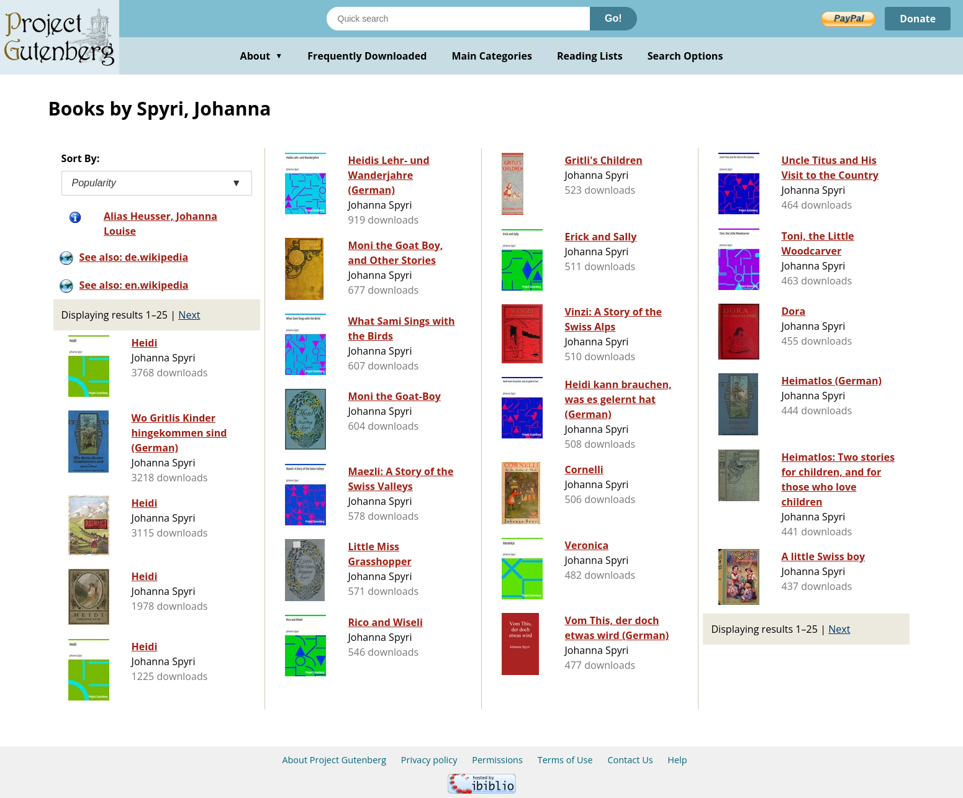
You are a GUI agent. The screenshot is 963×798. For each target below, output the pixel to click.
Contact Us (630, 760)
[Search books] (458, 18)
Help (677, 760)
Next (189, 315)
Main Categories (491, 56)
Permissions (497, 760)
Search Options (685, 56)
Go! (613, 18)
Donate (917, 18)
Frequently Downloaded (367, 56)
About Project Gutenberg (334, 760)
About (261, 55)
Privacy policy (429, 760)
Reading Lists (590, 56)
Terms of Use (565, 760)
